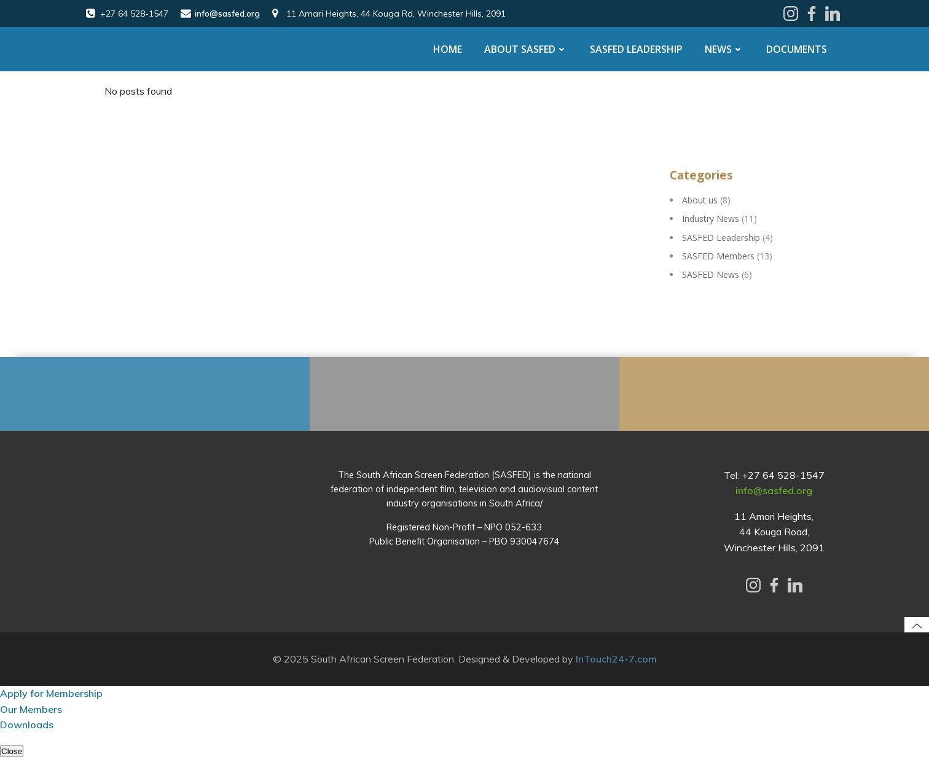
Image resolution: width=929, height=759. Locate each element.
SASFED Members (718, 256)
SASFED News (710, 274)
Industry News (710, 218)
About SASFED (526, 49)
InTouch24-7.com (616, 659)
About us (700, 200)
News (724, 49)
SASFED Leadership (636, 49)
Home (447, 49)
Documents (796, 49)
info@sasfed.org (773, 490)
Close (11, 751)
